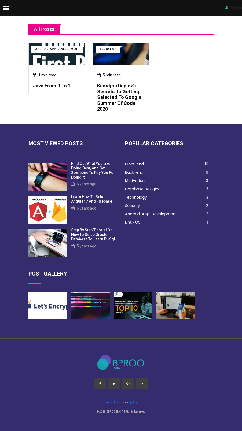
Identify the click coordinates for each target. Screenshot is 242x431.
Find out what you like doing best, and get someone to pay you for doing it (93, 170)
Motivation (166, 181)
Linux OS (166, 222)
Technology (166, 197)
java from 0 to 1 (52, 85)
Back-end (166, 172)
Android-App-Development (166, 214)
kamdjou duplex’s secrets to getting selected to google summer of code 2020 (119, 97)
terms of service (114, 402)
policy (133, 402)
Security (166, 206)
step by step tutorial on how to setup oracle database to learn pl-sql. (93, 234)
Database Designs (166, 189)
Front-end (166, 164)
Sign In (233, 8)
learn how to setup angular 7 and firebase (91, 199)
